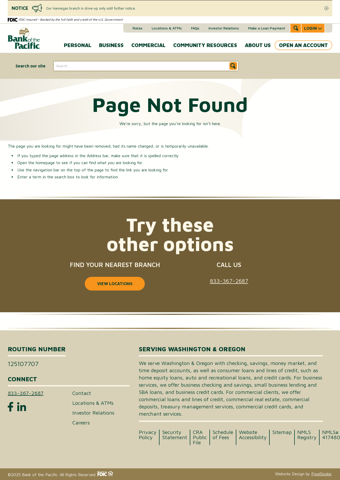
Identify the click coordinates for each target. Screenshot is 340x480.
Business (111, 45)
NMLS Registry (306, 435)
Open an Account (303, 45)
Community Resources (205, 45)
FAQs (195, 28)
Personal (77, 45)
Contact (81, 393)
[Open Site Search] (295, 28)
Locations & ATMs (167, 28)
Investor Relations (224, 28)
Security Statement (174, 435)
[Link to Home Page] (24, 36)
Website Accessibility (253, 435)
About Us (258, 45)
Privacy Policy (147, 435)
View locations (114, 283)
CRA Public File (200, 437)
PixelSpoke (321, 473)
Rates (137, 28)
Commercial (148, 45)
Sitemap (282, 432)
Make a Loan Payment (266, 28)
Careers (81, 422)
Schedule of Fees (223, 435)
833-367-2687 (229, 280)
